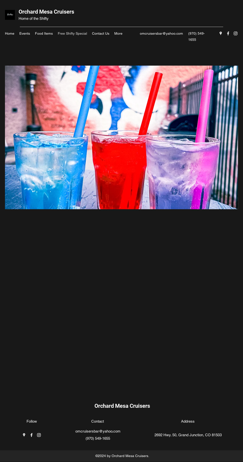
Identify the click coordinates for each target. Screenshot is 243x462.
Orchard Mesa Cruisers (46, 12)
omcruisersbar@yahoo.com (161, 33)
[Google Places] (220, 33)
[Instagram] (235, 33)
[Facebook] (228, 33)
